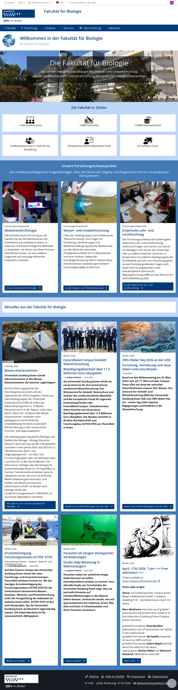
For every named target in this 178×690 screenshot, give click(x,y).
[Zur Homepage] (18, 16)
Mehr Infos (129, 660)
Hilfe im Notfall (112, 676)
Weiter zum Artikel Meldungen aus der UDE (86, 506)
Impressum (136, 676)
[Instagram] (172, 2)
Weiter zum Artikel (15, 660)
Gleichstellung (90, 28)
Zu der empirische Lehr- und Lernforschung (138, 286)
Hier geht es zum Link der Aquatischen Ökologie (25, 505)
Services (67, 28)
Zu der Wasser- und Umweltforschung (84, 288)
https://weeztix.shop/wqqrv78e (139, 581)
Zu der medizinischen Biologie (21, 288)
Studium (49, 28)
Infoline (92, 676)
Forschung (29, 28)
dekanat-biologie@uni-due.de (155, 683)
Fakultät (10, 28)
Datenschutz (158, 676)
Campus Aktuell (73, 660)
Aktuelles (113, 28)
